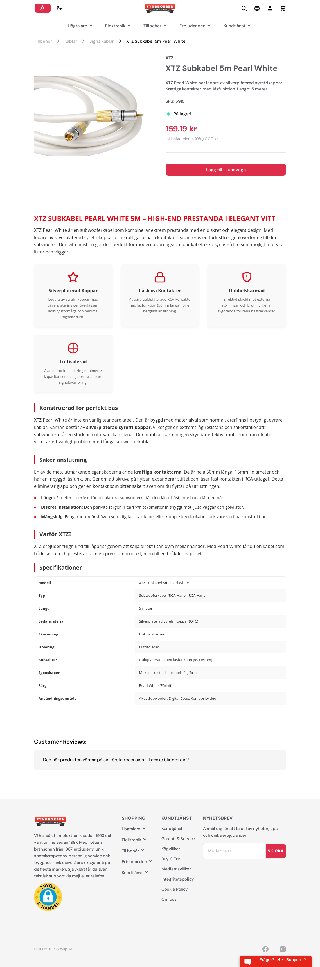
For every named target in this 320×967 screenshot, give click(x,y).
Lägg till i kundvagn (226, 170)
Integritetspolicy (177, 879)
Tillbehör (155, 25)
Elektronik (118, 25)
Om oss (168, 899)
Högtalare (81, 25)
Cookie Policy (174, 889)
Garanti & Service (178, 839)
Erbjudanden (195, 25)
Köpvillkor (170, 849)
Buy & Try (170, 859)
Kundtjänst (238, 25)
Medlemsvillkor (176, 869)
